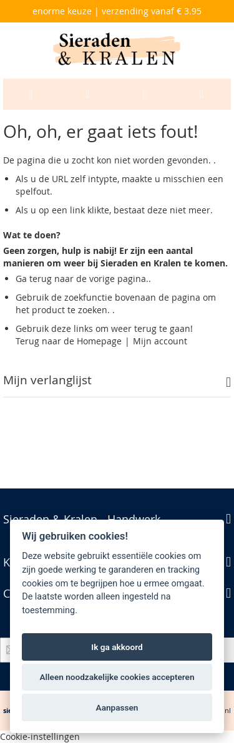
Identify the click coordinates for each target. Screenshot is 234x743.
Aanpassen (117, 707)
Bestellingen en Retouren (164, 469)
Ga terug (34, 278)
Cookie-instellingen (40, 736)
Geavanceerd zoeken (59, 469)
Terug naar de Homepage (69, 341)
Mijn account (160, 341)
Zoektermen (170, 446)
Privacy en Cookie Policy (88, 446)
